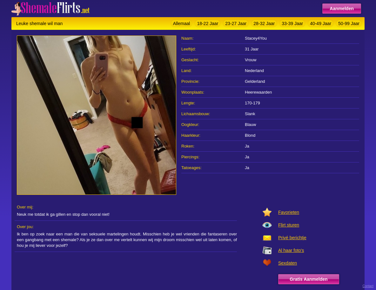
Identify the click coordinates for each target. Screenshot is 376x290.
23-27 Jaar (235, 23)
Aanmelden (341, 8)
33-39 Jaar (292, 23)
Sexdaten (287, 263)
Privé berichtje (292, 237)
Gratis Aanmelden (308, 279)
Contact (368, 286)
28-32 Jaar (264, 23)
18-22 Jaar (207, 23)
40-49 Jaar (320, 23)
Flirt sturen (288, 224)
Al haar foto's (291, 250)
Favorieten (288, 212)
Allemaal (181, 23)
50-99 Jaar (348, 23)
